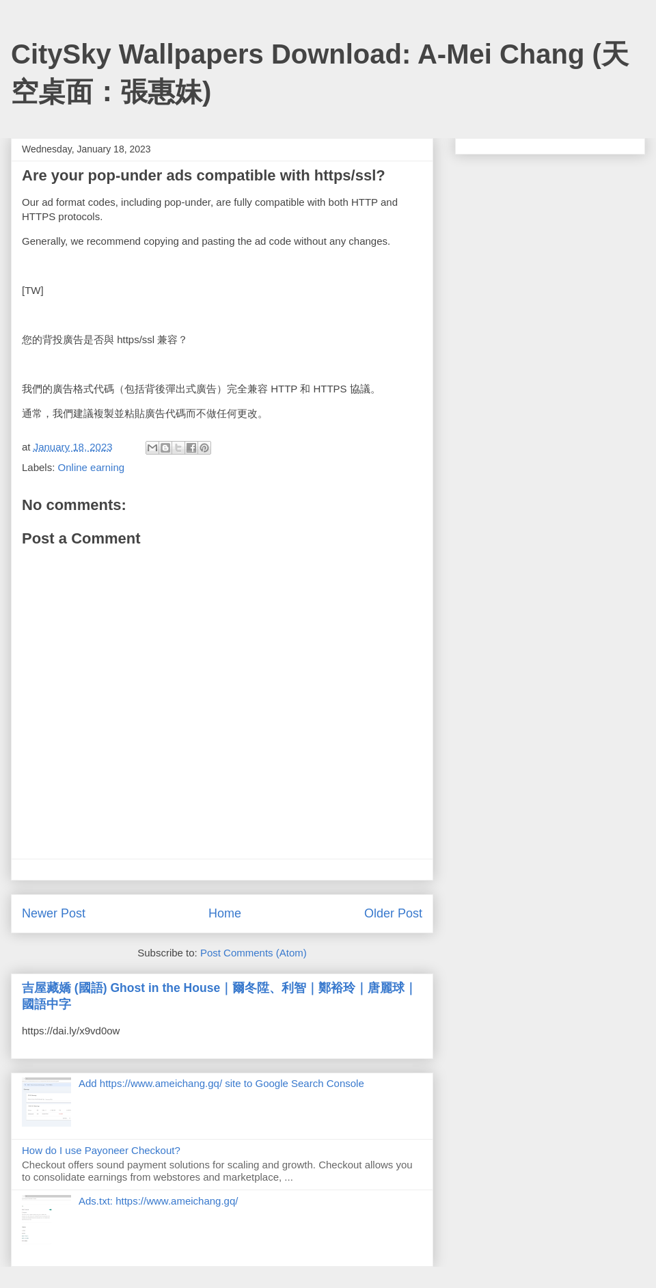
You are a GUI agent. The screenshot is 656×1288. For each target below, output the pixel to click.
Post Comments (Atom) (253, 952)
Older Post (393, 913)
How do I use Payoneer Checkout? (101, 1150)
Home (224, 913)
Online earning (91, 467)
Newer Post (53, 913)
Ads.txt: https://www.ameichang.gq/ (158, 1201)
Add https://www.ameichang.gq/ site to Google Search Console (221, 1083)
